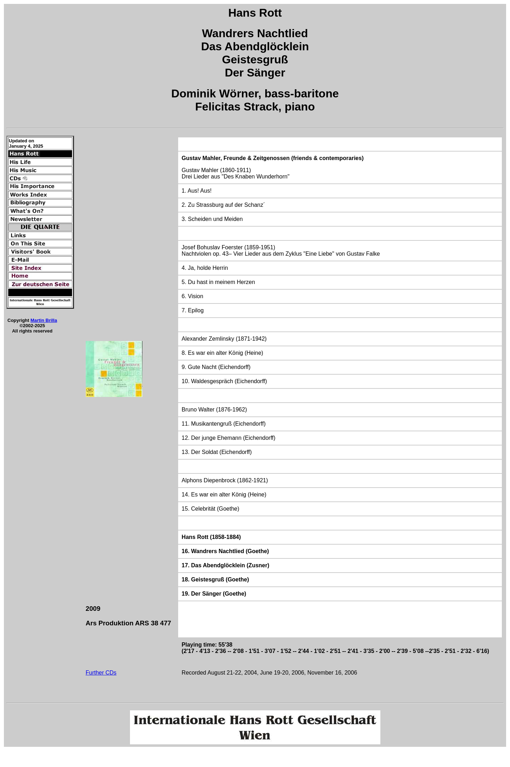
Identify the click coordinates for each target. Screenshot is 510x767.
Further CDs (101, 673)
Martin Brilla (43, 320)
